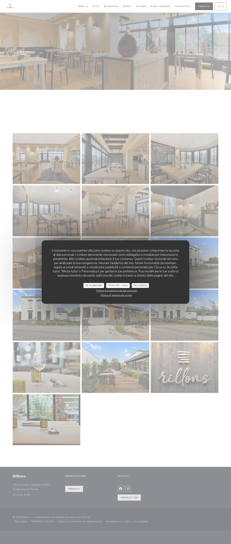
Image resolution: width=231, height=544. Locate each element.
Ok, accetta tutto (93, 285)
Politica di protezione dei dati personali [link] (116, 290)
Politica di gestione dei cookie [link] (116, 295)
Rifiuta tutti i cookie (118, 285)
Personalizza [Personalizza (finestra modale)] (140, 285)
